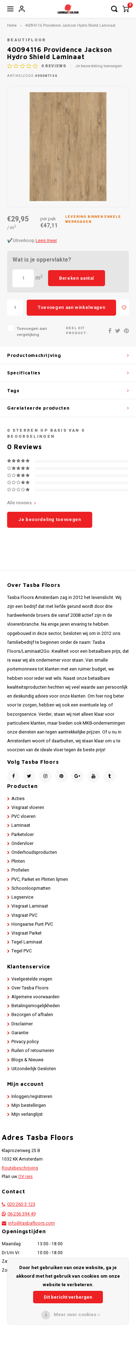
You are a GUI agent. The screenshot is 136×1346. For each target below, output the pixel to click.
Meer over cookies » (77, 1314)
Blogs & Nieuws (27, 1060)
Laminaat (20, 825)
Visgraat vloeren (27, 807)
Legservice (22, 897)
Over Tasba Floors (29, 988)
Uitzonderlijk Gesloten (33, 1069)
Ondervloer (22, 843)
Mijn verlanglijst (27, 1114)
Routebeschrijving (20, 1168)
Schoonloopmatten (31, 888)
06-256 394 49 (21, 1214)
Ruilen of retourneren (32, 1050)
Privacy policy (25, 1042)
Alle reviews (21, 503)
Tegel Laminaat (26, 942)
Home (12, 25)
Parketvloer (22, 834)
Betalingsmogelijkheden (35, 1006)
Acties (18, 798)
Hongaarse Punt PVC (32, 924)
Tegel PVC (21, 951)
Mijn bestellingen (28, 1105)
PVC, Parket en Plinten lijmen (39, 879)
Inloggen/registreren (31, 1096)
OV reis (25, 1176)
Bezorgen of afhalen (32, 1014)
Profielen (20, 870)
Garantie (19, 1033)
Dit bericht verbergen (68, 1297)
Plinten (18, 861)
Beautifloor (26, 40)
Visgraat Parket (26, 933)
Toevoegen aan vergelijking (32, 332)
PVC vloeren (23, 816)
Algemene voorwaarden (35, 997)
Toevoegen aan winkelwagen (71, 307)
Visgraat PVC (24, 915)
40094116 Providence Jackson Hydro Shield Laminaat (70, 25)
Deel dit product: (77, 331)
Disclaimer (22, 1024)
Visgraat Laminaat (29, 906)
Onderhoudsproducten (34, 852)
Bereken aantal (76, 278)
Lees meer (46, 240)
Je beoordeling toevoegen (98, 66)
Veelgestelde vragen (31, 979)
